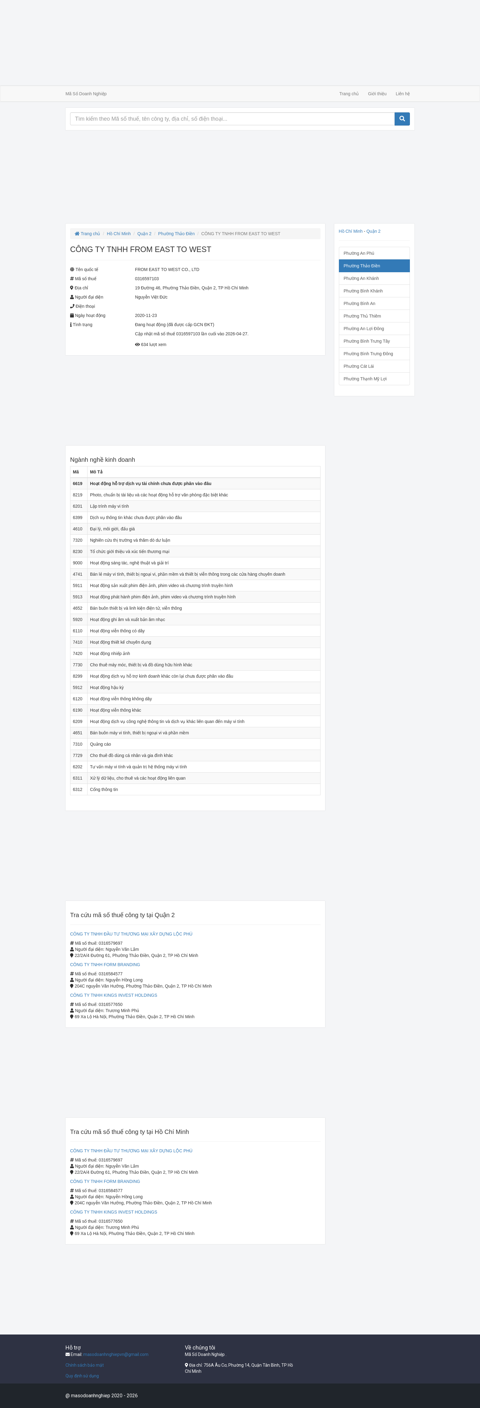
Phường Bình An (360, 303)
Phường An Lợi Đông (364, 328)
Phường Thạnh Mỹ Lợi (365, 378)
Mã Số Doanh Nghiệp (86, 93)
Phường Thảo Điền (176, 233)
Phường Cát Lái (359, 366)
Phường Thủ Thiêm (362, 316)
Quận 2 (144, 233)
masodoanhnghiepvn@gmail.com (115, 1354)
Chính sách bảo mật (85, 1365)
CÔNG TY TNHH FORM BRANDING (105, 964)
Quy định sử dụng (82, 1375)
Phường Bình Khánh (363, 290)
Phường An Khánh (361, 278)
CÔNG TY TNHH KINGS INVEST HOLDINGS (113, 995)
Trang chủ (349, 93)
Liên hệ (403, 93)
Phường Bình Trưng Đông (368, 353)
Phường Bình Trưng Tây (367, 341)
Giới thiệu (377, 93)
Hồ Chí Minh (119, 233)
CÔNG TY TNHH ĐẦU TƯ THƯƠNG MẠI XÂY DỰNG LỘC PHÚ (131, 934)
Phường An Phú (359, 253)
